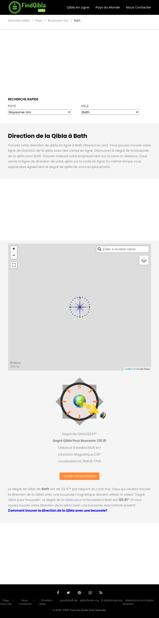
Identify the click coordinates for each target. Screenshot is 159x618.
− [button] (13, 255)
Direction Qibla (46, 602)
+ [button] (13, 249)
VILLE (85, 106)
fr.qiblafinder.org (112, 600)
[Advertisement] (79, 60)
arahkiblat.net (69, 600)
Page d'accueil (5, 602)
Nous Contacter (138, 7)
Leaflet (128, 369)
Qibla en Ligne (78, 7)
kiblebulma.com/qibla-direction (139, 602)
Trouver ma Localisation (80, 476)
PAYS (12, 106)
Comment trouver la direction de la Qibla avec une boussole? (57, 510)
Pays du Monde (108, 7)
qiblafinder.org (89, 600)
